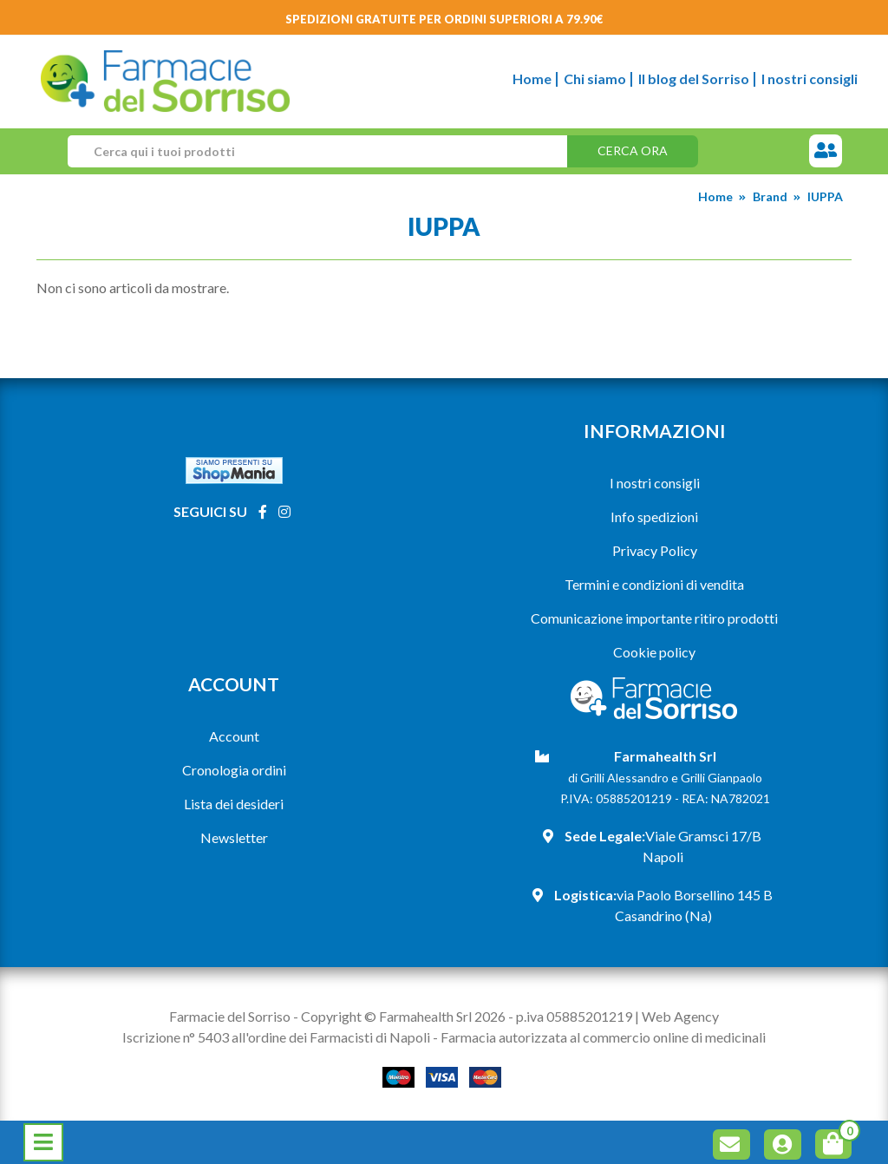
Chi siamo (595, 78)
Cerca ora (632, 150)
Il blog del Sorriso (693, 78)
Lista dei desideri (234, 803)
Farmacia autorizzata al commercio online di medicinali (603, 1037)
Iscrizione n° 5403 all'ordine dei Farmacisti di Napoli (276, 1037)
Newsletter (234, 837)
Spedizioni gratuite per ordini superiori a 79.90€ (444, 19)
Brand (770, 196)
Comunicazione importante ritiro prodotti (654, 618)
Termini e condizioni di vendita (654, 584)
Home (532, 78)
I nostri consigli (809, 78)
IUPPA (825, 196)
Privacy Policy (654, 550)
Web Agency (680, 1016)
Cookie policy (654, 652)
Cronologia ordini (234, 770)
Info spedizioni (654, 516)
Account (234, 736)
